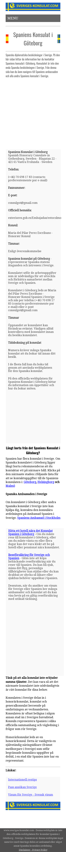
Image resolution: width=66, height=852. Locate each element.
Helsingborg (45, 482)
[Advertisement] (33, 112)
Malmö (10, 486)
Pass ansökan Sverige (22, 787)
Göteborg (30, 482)
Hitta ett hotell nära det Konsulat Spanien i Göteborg (30, 532)
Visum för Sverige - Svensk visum (30, 794)
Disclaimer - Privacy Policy (33, 850)
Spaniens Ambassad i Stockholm (38, 518)
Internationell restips (22, 779)
